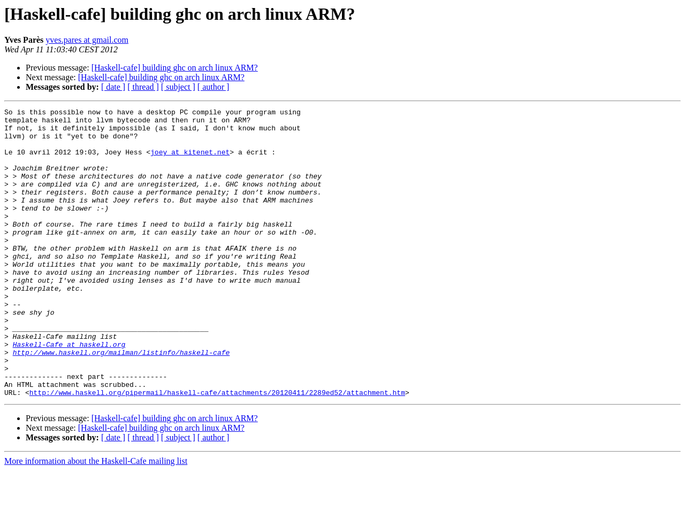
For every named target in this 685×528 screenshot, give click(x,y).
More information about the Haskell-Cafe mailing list (95, 518)
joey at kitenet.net (190, 161)
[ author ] (213, 86)
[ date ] (113, 86)
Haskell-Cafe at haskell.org (69, 392)
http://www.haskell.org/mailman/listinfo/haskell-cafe (121, 402)
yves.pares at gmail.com (86, 39)
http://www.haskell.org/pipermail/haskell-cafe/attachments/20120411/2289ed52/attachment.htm (217, 450)
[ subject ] (178, 86)
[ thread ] (143, 86)
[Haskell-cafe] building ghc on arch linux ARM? (175, 67)
